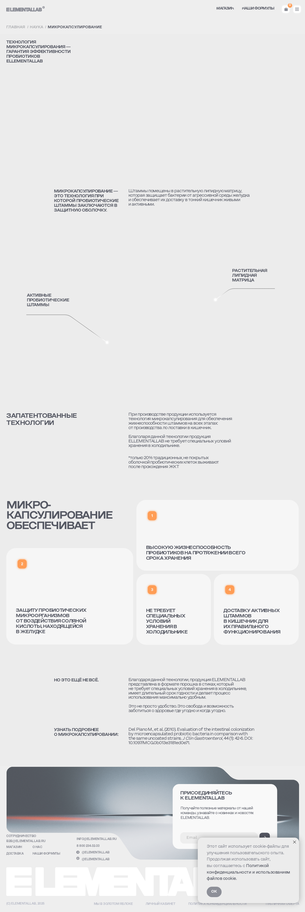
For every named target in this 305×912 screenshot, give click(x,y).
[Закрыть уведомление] (295, 842)
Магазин (14, 847)
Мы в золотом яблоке (113, 904)
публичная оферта (282, 904)
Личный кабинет (160, 904)
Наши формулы (46, 853)
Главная (15, 27)
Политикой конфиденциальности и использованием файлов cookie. (248, 872)
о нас (37, 847)
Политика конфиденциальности (217, 904)
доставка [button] (15, 853)
